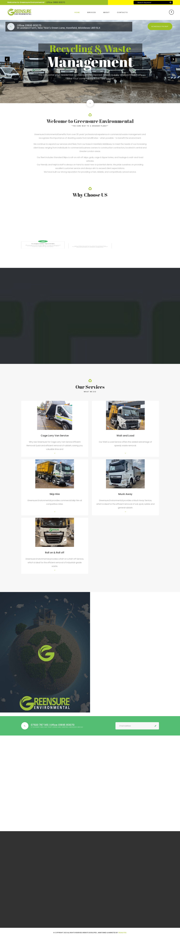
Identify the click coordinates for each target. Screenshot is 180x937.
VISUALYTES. (122, 933)
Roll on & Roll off (54, 552)
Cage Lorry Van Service (55, 435)
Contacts (122, 12)
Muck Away (125, 494)
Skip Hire (55, 494)
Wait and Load (125, 435)
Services (91, 12)
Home (77, 12)
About (106, 12)
